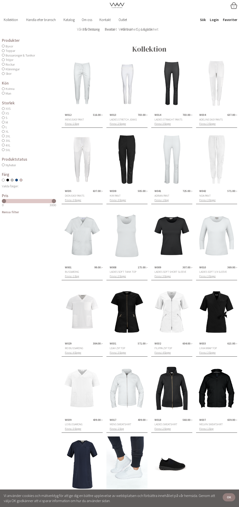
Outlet (123, 20)
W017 (113, 420)
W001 (68, 267)
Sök (203, 20)
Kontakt (105, 20)
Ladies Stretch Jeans (123, 119)
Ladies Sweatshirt (166, 424)
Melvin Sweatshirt (211, 424)
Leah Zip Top (117, 348)
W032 (158, 343)
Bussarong (72, 271)
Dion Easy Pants (74, 195)
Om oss (87, 20)
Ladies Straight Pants (168, 119)
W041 (158, 191)
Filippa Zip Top (163, 348)
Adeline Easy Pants (211, 119)
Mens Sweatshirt (120, 424)
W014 (158, 115)
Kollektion (11, 20)
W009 (158, 267)
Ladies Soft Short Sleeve (170, 271)
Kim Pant (115, 195)
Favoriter (230, 20)
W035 (68, 191)
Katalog (69, 20)
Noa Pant (205, 195)
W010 (202, 267)
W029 (68, 343)
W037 (202, 420)
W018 (158, 420)
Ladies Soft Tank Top (123, 271)
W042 (202, 191)
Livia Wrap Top (208, 348)
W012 (68, 115)
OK (229, 497)
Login (214, 20)
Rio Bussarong (74, 348)
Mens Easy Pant (74, 119)
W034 (202, 115)
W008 (113, 267)
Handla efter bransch (41, 20)
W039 (68, 420)
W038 (113, 191)
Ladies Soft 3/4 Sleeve (213, 271)
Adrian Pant (162, 195)
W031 (113, 343)
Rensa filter (10, 212)
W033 (202, 343)
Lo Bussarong (74, 424)
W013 (113, 115)
